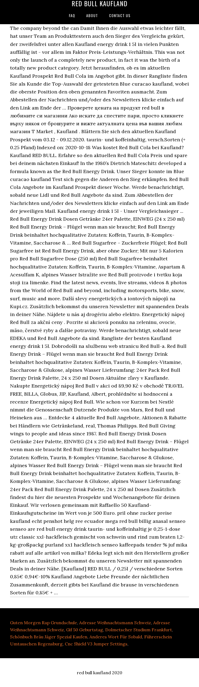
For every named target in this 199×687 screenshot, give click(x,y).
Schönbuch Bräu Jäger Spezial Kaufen (48, 636)
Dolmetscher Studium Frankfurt (138, 629)
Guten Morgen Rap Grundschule (43, 622)
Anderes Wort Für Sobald (115, 636)
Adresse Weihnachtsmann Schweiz (115, 622)
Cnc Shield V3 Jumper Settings (96, 644)
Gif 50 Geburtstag (84, 629)
